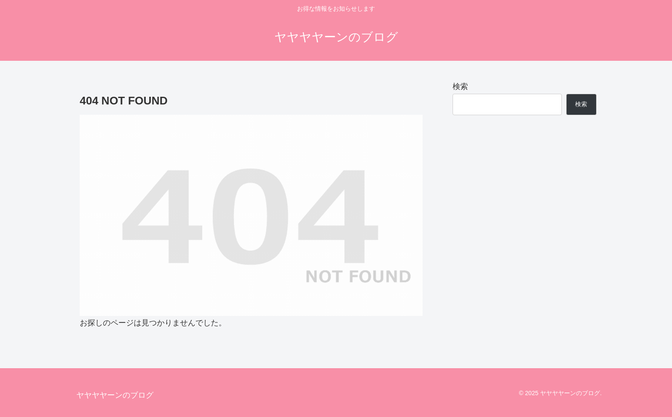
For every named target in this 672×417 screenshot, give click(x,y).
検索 (460, 86)
